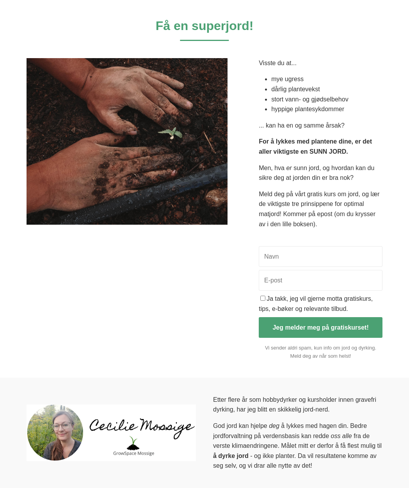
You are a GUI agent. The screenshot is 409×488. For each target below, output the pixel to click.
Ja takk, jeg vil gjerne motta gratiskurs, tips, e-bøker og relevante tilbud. (316, 303)
